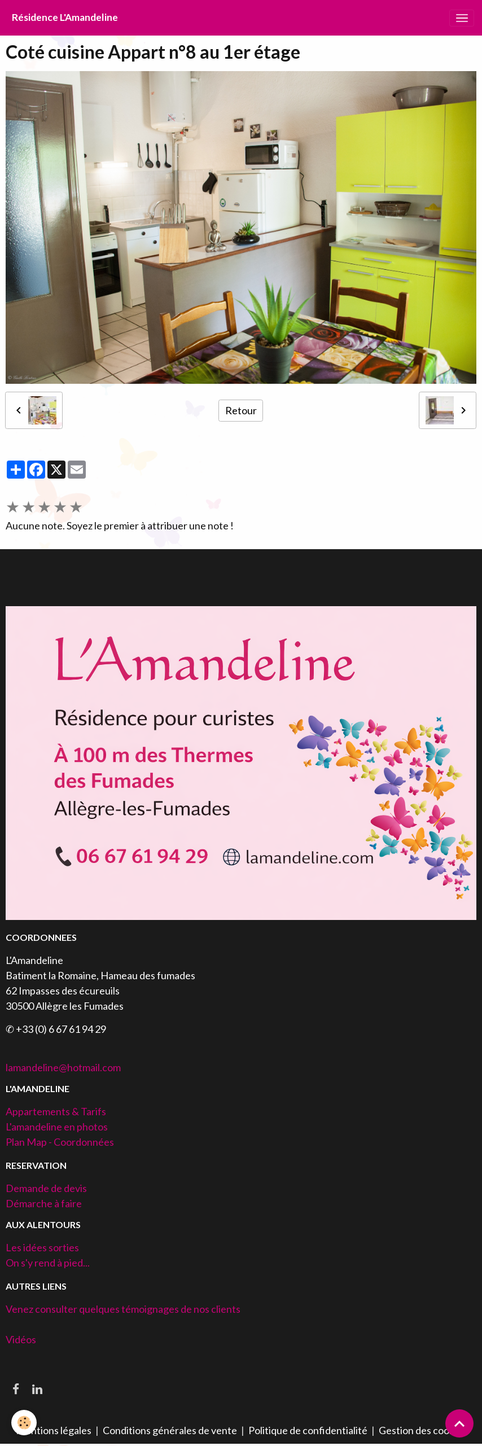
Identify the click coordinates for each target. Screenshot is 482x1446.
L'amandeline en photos (57, 1126)
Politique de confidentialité (307, 1430)
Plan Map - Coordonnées (60, 1142)
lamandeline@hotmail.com (63, 1067)
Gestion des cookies (423, 1430)
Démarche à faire (44, 1203)
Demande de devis (46, 1188)
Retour (241, 410)
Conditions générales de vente (170, 1430)
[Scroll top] (459, 1423)
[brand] (65, 18)
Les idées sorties (42, 1247)
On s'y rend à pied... (48, 1262)
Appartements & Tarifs (56, 1111)
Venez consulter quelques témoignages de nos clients (123, 1309)
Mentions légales (53, 1430)
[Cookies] (24, 1422)
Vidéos (21, 1339)
